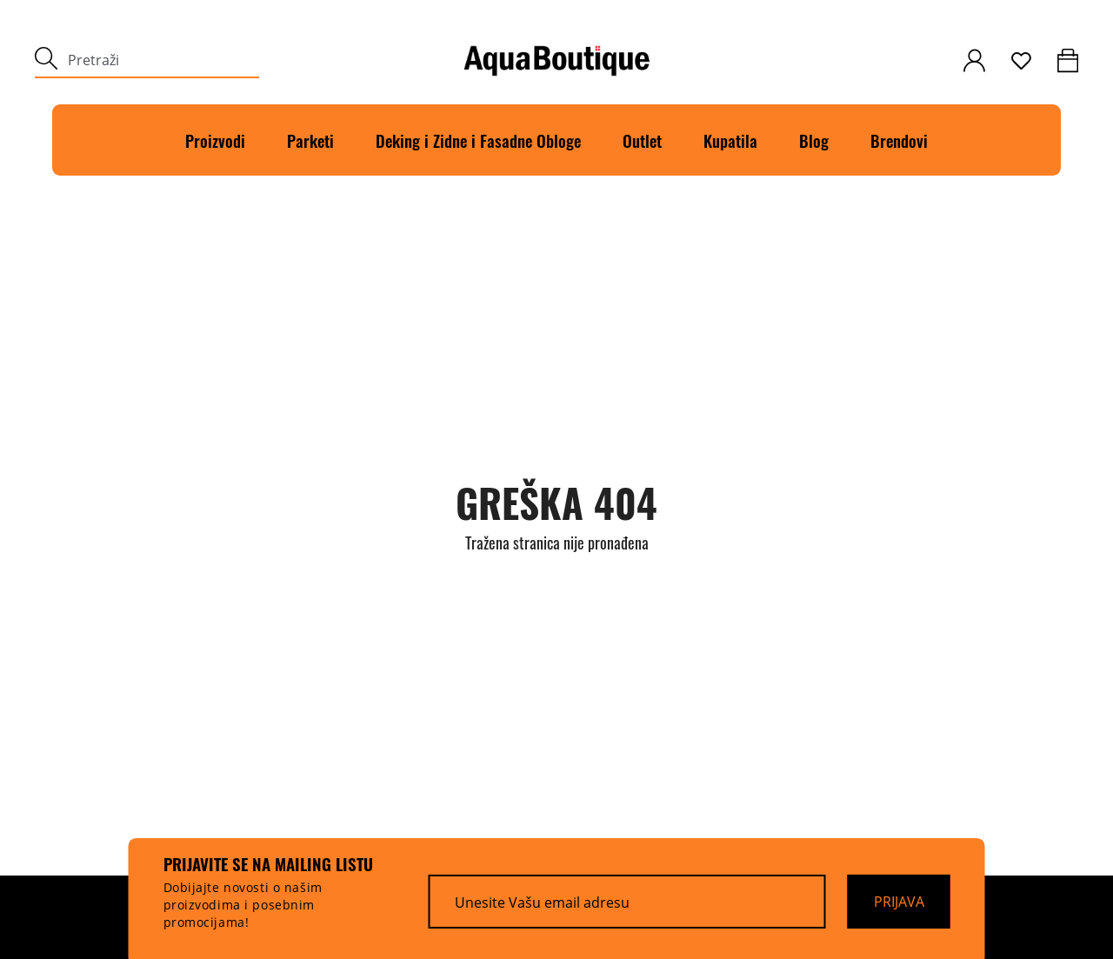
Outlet (642, 140)
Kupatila (730, 140)
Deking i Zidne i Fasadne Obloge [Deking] (478, 140)
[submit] (46, 60)
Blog (814, 140)
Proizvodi (215, 140)
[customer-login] (974, 60)
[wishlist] (1021, 61)
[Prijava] (899, 902)
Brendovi (899, 140)
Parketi (310, 140)
